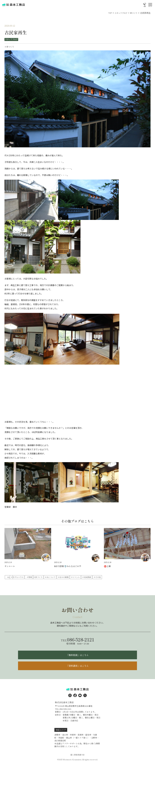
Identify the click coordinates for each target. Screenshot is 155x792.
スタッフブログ (12, 39)
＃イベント (128, 577)
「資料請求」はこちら (77, 674)
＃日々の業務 (109, 577)
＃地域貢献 (14, 582)
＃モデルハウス (33, 577)
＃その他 (33, 582)
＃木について (90, 577)
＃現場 (52, 577)
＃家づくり (71, 577)
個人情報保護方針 (77, 764)
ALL (14, 577)
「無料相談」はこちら (77, 661)
